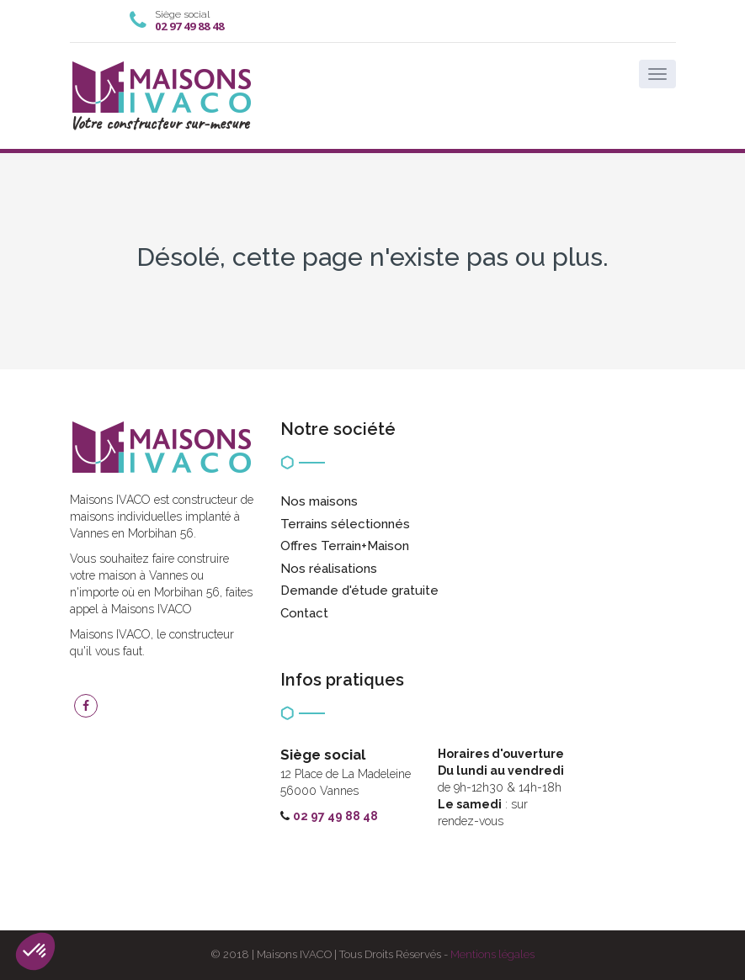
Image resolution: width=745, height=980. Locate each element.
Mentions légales (492, 954)
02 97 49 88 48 (189, 26)
